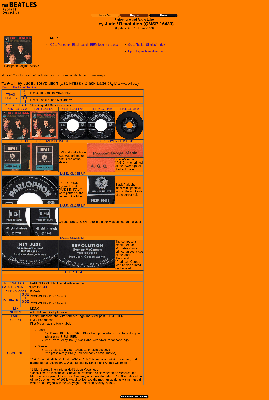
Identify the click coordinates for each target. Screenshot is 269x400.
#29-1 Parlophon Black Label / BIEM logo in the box (83, 44)
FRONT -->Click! (16, 109)
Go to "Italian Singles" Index (146, 44)
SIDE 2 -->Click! (101, 109)
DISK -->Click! (129, 109)
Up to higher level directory (145, 51)
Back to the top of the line (19, 87)
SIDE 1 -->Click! (72, 109)
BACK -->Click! (44, 109)
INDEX (53, 38)
